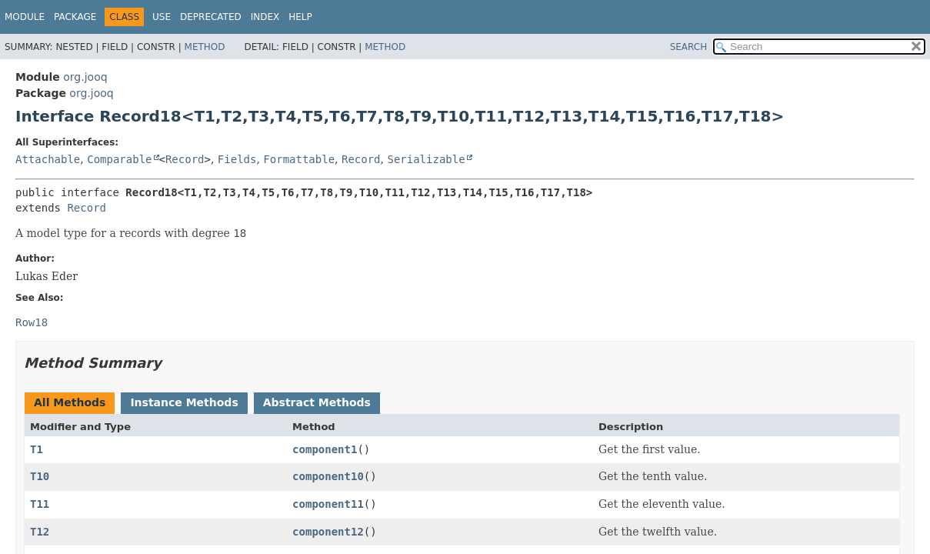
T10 (39, 476)
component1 (324, 449)
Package (75, 17)
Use (161, 17)
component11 (328, 504)
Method (205, 47)
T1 (36, 449)
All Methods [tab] (69, 402)
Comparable (119, 159)
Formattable (299, 159)
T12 (39, 532)
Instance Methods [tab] (184, 402)
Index (265, 17)
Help (300, 17)
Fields (237, 159)
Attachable (47, 159)
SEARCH (689, 47)
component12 (328, 532)
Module (25, 17)
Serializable (426, 159)
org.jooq (85, 77)
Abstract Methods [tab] (317, 402)
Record (185, 159)
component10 (328, 476)
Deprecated (211, 17)
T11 (39, 504)
